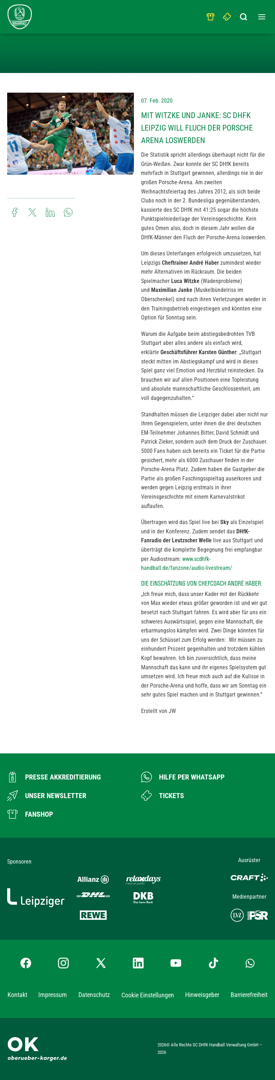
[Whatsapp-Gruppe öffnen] (250, 963)
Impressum (52, 994)
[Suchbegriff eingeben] (244, 15)
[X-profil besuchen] (101, 963)
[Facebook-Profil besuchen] (25, 963)
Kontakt (17, 994)
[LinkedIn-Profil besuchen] (138, 963)
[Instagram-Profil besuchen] (63, 963)
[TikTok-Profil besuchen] (213, 963)
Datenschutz (94, 994)
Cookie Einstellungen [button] (147, 995)
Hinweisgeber (202, 994)
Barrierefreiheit (249, 994)
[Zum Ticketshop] (162, 795)
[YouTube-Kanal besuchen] (175, 963)
